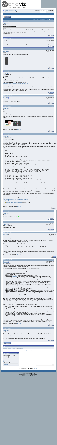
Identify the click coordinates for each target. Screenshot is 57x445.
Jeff (4, 40)
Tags (4, 346)
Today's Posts (33, 13)
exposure (9, 348)
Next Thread (32, 350)
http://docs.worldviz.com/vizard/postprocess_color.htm (15, 199)
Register (9, 13)
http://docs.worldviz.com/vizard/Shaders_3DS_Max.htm (15, 83)
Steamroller (14, 276)
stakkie (5, 23)
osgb (16, 348)
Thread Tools (35, 19)
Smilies (4, 360)
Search (48, 13)
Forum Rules (5, 364)
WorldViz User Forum (9, 10)
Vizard (15, 10)
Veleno (5, 73)
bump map (5, 348)
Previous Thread (26, 350)
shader (19, 348)
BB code (5, 359)
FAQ (20, 13)
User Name (38, 10)
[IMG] (4, 361)
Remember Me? (50, 10)
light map (13, 348)
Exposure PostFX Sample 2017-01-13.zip (14, 202)
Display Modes (50, 19)
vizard (22, 348)
